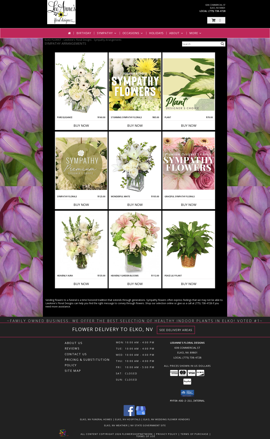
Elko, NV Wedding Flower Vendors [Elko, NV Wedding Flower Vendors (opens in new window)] (166, 419)
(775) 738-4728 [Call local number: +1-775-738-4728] (216, 11)
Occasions (133, 33)
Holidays (156, 33)
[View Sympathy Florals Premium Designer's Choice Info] (81, 163)
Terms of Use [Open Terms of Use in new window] (145, 436)
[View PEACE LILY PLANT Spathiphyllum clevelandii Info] (189, 242)
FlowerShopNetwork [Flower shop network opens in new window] (137, 433)
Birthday (83, 33)
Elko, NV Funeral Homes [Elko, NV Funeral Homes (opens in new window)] (96, 419)
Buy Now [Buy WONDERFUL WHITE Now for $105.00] (135, 204)
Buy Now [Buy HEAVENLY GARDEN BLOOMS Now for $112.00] (135, 284)
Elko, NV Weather (116, 425)
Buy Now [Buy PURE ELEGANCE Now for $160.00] (81, 125)
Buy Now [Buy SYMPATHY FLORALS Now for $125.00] (81, 204)
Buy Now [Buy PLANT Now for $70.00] (188, 125)
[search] (222, 44)
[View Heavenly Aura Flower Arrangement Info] (81, 242)
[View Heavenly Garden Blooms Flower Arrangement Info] (135, 242)
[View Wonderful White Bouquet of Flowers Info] (135, 163)
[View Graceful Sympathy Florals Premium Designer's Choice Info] (189, 163)
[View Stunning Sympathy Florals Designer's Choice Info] (135, 84)
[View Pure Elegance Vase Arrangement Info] (81, 84)
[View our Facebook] (129, 415)
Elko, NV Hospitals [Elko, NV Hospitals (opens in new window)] (127, 419)
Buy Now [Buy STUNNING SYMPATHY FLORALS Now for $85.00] (135, 125)
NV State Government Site (148, 425)
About (176, 33)
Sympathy (107, 33)
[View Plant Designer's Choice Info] (189, 84)
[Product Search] (200, 44)
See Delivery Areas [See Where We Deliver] (175, 330)
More (195, 33)
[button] (216, 20)
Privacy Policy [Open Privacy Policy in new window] (166, 433)
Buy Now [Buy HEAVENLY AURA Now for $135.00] (81, 284)
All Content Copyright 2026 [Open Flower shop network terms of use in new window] (101, 433)
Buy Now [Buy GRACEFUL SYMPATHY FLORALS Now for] (188, 204)
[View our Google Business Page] (140, 415)
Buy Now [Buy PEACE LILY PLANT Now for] (188, 284)
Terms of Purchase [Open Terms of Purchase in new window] (195, 433)
